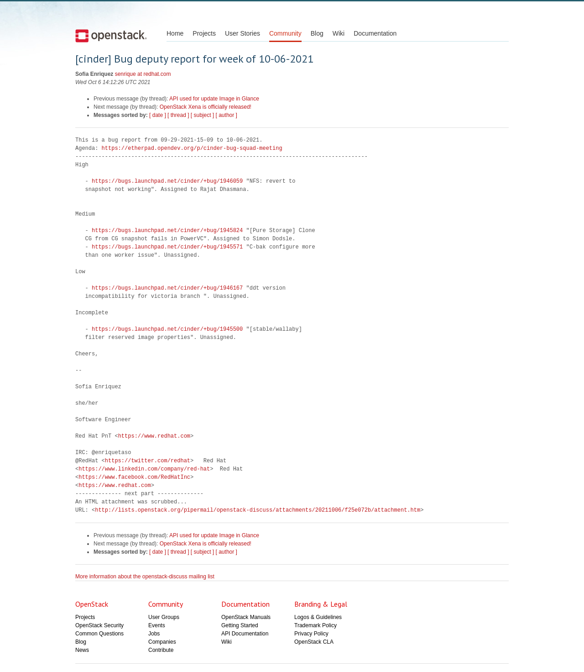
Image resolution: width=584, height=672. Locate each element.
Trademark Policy (315, 625)
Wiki (338, 33)
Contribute (160, 650)
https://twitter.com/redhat (147, 461)
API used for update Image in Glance (214, 98)
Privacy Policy (311, 633)
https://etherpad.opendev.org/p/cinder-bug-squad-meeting (192, 148)
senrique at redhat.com (143, 74)
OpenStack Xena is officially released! (205, 107)
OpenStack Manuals (246, 617)
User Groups (163, 617)
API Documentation (244, 633)
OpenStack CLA (314, 642)
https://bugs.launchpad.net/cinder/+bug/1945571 (167, 247)
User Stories (242, 33)
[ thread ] (178, 115)
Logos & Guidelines (318, 617)
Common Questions (99, 633)
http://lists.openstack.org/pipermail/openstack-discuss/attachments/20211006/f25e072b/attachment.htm (257, 510)
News (82, 650)
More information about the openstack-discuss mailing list (144, 576)
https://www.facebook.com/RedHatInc (134, 477)
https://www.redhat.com (154, 436)
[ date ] (157, 115)
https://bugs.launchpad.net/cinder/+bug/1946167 (167, 288)
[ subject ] (202, 115)
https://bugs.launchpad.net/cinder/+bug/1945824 (167, 230)
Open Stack (111, 35)
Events (156, 625)
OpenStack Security (99, 625)
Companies (162, 642)
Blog (317, 33)
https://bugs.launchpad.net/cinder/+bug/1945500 (167, 329)
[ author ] (226, 115)
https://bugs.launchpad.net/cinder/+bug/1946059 (167, 181)
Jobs (154, 633)
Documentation (375, 33)
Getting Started (239, 625)
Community (285, 33)
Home (175, 33)
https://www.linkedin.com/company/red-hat (144, 469)
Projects (204, 33)
